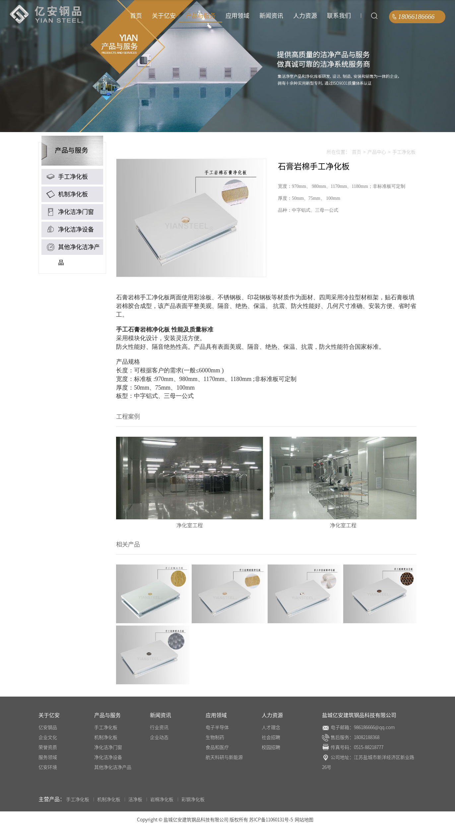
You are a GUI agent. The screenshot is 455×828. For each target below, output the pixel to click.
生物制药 (215, 737)
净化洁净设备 (69, 229)
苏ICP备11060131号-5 (271, 819)
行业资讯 (159, 727)
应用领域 (237, 16)
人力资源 (305, 16)
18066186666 (416, 16)
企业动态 (159, 737)
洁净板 (135, 799)
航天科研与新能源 (224, 757)
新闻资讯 (271, 16)
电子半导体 (217, 727)
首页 (136, 16)
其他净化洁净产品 (72, 248)
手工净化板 (66, 177)
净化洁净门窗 (69, 212)
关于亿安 (164, 16)
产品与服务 (201, 16)
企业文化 (47, 737)
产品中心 (376, 152)
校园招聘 (271, 747)
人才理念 (271, 727)
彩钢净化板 (193, 799)
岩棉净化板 (161, 799)
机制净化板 (66, 194)
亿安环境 (47, 767)
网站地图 (304, 819)
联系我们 (339, 16)
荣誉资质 (47, 747)
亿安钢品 (47, 727)
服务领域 (47, 757)
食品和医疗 (217, 747)
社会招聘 (271, 737)
